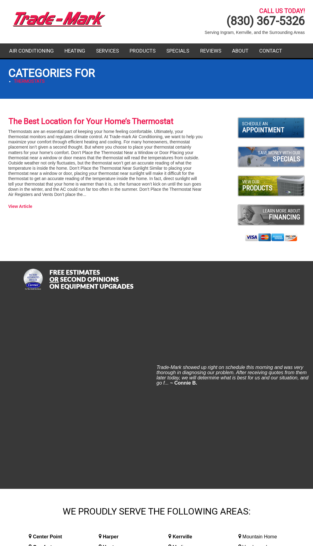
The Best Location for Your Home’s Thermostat (90, 121)
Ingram (111, 371)
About (240, 51)
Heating (74, 51)
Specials (177, 51)
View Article (20, 206)
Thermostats (29, 81)
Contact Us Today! (258, 462)
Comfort (42, 360)
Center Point (47, 350)
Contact (270, 51)
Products (143, 51)
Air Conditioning (31, 51)
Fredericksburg (50, 371)
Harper (111, 350)
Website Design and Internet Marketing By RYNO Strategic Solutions (156, 539)
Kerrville (182, 350)
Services (107, 51)
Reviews (210, 51)
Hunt (108, 360)
